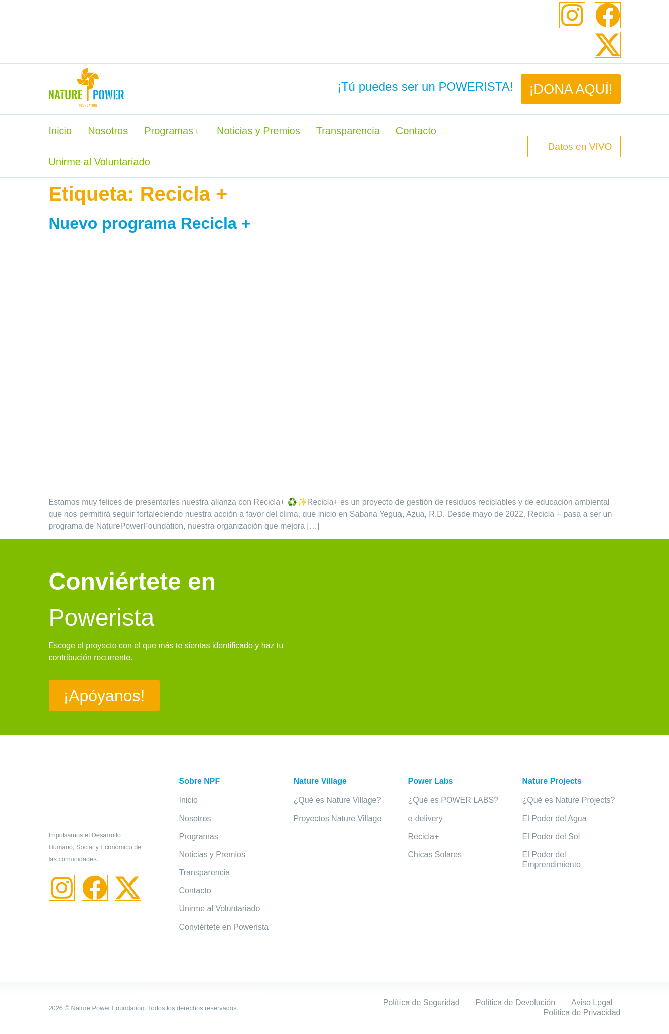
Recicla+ (423, 836)
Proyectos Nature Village (338, 818)
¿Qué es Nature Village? (337, 800)
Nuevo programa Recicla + (150, 223)
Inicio (60, 130)
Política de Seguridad (421, 1002)
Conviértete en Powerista (224, 927)
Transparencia (348, 130)
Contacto (416, 130)
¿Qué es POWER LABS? (453, 800)
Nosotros (108, 130)
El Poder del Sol (551, 836)
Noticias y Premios (258, 130)
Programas (172, 130)
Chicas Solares (435, 854)
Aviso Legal (591, 1002)
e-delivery (425, 818)
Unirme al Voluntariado (99, 161)
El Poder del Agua (554, 818)
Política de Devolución (515, 1002)
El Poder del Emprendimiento (551, 859)
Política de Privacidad (582, 1012)
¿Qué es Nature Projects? (568, 800)
